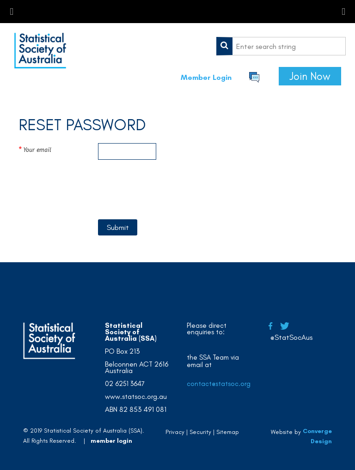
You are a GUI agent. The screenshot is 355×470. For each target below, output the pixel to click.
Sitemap (227, 431)
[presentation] (168, 191)
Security (200, 431)
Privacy (174, 431)
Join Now (310, 76)
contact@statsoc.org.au (223, 384)
